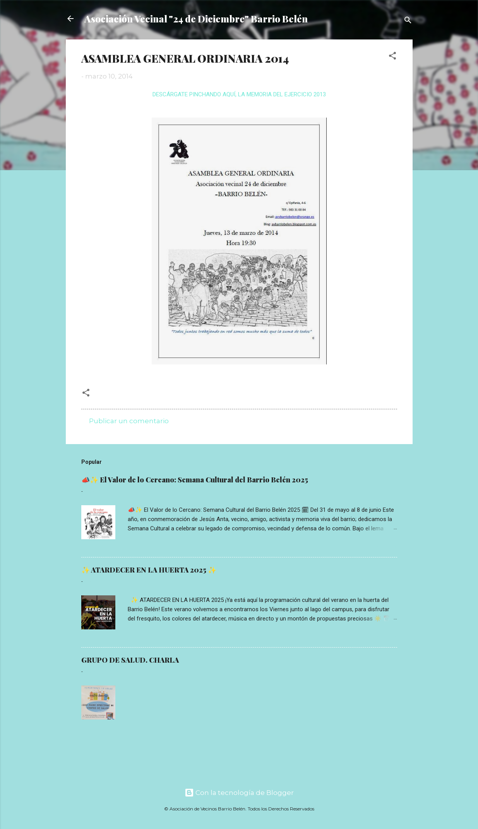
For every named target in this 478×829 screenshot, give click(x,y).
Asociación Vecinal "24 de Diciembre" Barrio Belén (196, 18)
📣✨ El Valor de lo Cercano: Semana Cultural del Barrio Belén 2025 (194, 479)
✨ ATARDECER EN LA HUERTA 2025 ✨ (148, 569)
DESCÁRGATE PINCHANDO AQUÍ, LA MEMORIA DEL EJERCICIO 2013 (239, 94)
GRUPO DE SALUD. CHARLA (130, 660)
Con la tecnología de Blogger (239, 793)
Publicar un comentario (129, 421)
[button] (392, 57)
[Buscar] (408, 21)
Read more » (378, 545)
